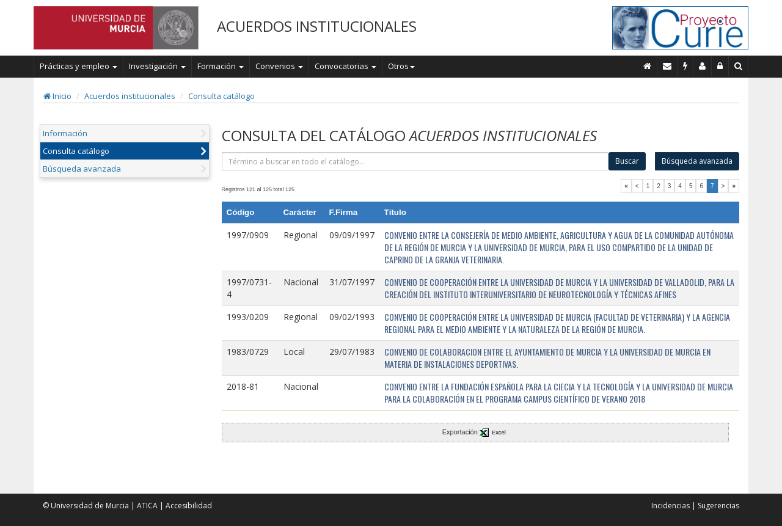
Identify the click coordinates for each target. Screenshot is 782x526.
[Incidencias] (685, 66)
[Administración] (720, 66)
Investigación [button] (157, 65)
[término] (415, 161)
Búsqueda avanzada (82, 168)
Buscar (627, 161)
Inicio (57, 95)
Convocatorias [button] (345, 65)
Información (65, 133)
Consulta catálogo (221, 95)
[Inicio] (647, 66)
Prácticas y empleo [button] (78, 65)
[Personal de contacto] (702, 66)
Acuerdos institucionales (129, 95)
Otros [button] (401, 65)
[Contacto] (667, 66)
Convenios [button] (279, 65)
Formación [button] (220, 65)
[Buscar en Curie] (738, 66)
